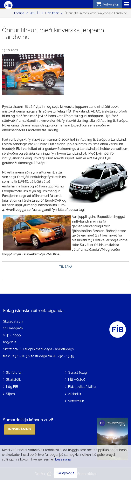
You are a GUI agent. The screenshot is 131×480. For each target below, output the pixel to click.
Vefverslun (76, 401)
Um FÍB (35, 13)
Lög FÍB (12, 387)
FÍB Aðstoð (76, 379)
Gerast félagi (77, 372)
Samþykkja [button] (65, 473)
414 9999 (13, 335)
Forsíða (19, 13)
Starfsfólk (13, 379)
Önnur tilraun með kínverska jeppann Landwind (96, 13)
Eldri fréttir (52, 13)
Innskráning (19, 429)
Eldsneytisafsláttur (82, 387)
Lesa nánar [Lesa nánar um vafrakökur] (63, 459)
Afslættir (74, 394)
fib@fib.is (9, 342)
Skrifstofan (14, 372)
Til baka (65, 266)
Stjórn (10, 394)
